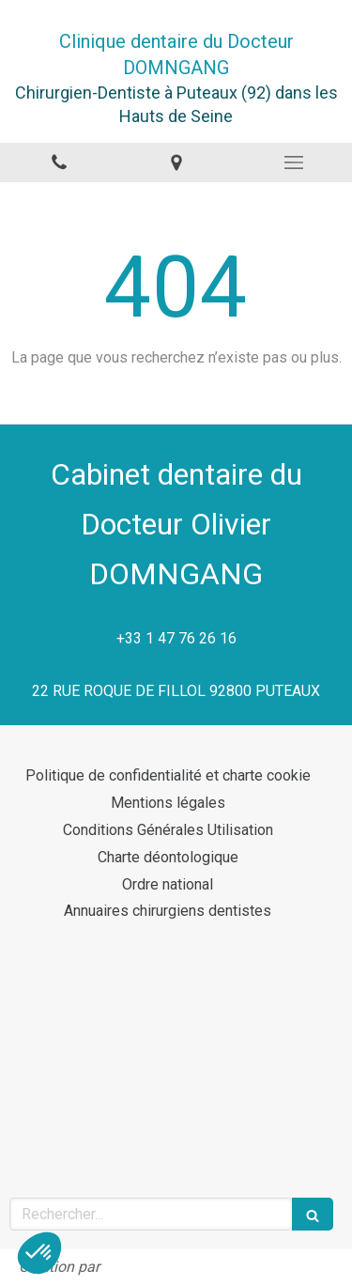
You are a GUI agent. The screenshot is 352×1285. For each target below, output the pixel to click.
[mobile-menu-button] (293, 162)
